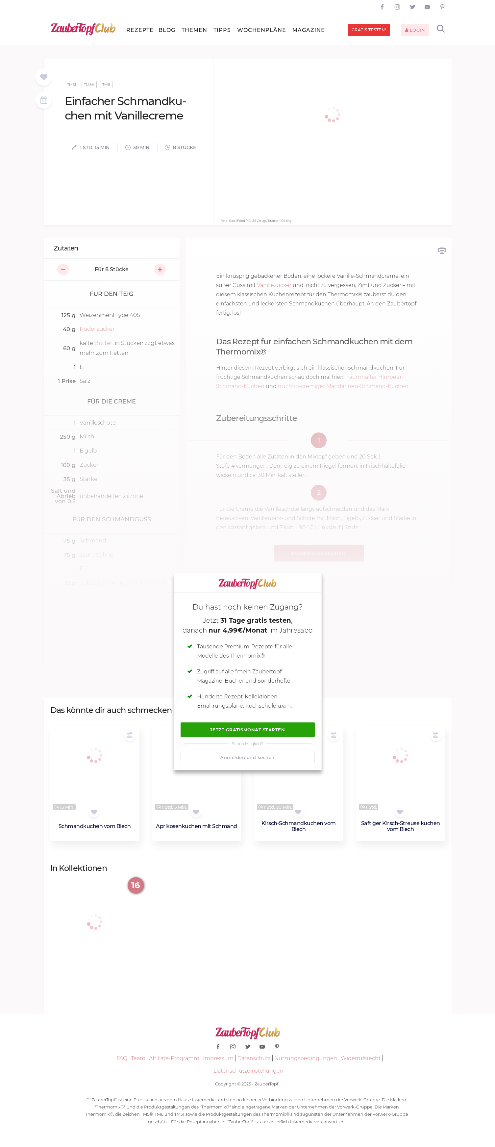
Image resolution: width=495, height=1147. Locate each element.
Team (138, 1058)
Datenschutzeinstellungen (248, 1071)
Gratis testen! (369, 29)
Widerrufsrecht (361, 1058)
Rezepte (140, 30)
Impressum (218, 1058)
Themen (194, 30)
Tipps (222, 30)
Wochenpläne (261, 30)
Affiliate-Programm (174, 1058)
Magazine (308, 30)
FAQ (121, 1058)
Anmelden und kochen (247, 757)
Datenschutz (254, 1058)
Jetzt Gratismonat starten (247, 729)
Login (415, 30)
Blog (167, 30)
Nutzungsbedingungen (305, 1058)
